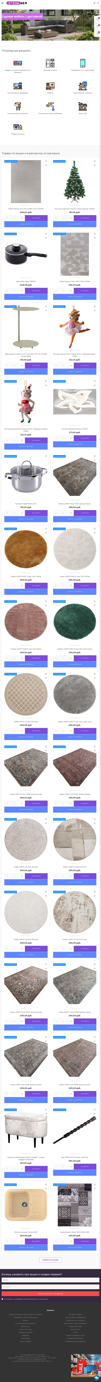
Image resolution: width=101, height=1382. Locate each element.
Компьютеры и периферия (75, 1317)
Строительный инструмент (25, 1323)
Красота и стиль (25, 1329)
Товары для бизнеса (75, 1338)
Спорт (75, 1332)
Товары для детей (25, 1332)
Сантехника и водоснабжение (75, 1323)
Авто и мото (75, 1329)
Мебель (25, 1320)
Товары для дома (75, 1326)
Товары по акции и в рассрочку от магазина (25, 1314)
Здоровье (25, 1335)
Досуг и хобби (25, 1341)
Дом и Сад (25, 1326)
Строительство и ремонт (75, 1320)
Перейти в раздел (50, 1260)
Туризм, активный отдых (75, 1335)
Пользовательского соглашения (35, 1299)
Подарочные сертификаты (75, 1341)
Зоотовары (25, 1338)
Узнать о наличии (26, 224)
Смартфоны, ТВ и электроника (25, 1317)
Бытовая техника (75, 1314)
